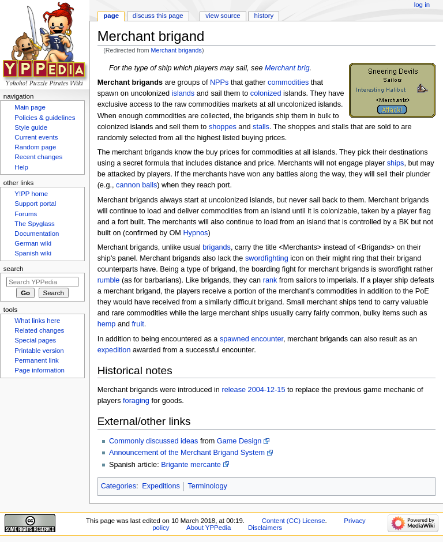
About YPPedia (208, 527)
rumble (108, 280)
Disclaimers (265, 527)
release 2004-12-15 (253, 390)
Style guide (30, 127)
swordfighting (266, 258)
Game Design (239, 441)
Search (13, 268)
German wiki (32, 243)
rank (270, 280)
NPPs (219, 82)
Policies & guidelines (44, 117)
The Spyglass (34, 223)
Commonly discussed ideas (153, 441)
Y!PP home (31, 193)
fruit (138, 324)
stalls (261, 127)
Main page (30, 107)
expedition (114, 350)
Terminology (207, 486)
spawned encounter (251, 339)
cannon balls (136, 185)
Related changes (39, 330)
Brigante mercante (191, 465)
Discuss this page (158, 15)
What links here (37, 320)
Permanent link (36, 360)
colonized (265, 93)
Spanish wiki (32, 253)
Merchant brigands (176, 50)
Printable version (38, 350)
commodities (288, 82)
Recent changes (38, 156)
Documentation (36, 233)
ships (395, 163)
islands (183, 93)
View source (222, 15)
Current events (36, 137)
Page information (39, 370)
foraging (136, 401)
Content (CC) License (293, 520)
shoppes (222, 127)
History (264, 15)
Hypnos (195, 233)
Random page (35, 147)
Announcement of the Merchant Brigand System (187, 453)
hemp (106, 324)
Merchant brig (287, 68)
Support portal (35, 203)
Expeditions (161, 486)
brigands (216, 247)
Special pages (35, 340)
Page (111, 15)
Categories (118, 486)
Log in (422, 4)
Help (21, 167)
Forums (25, 213)
